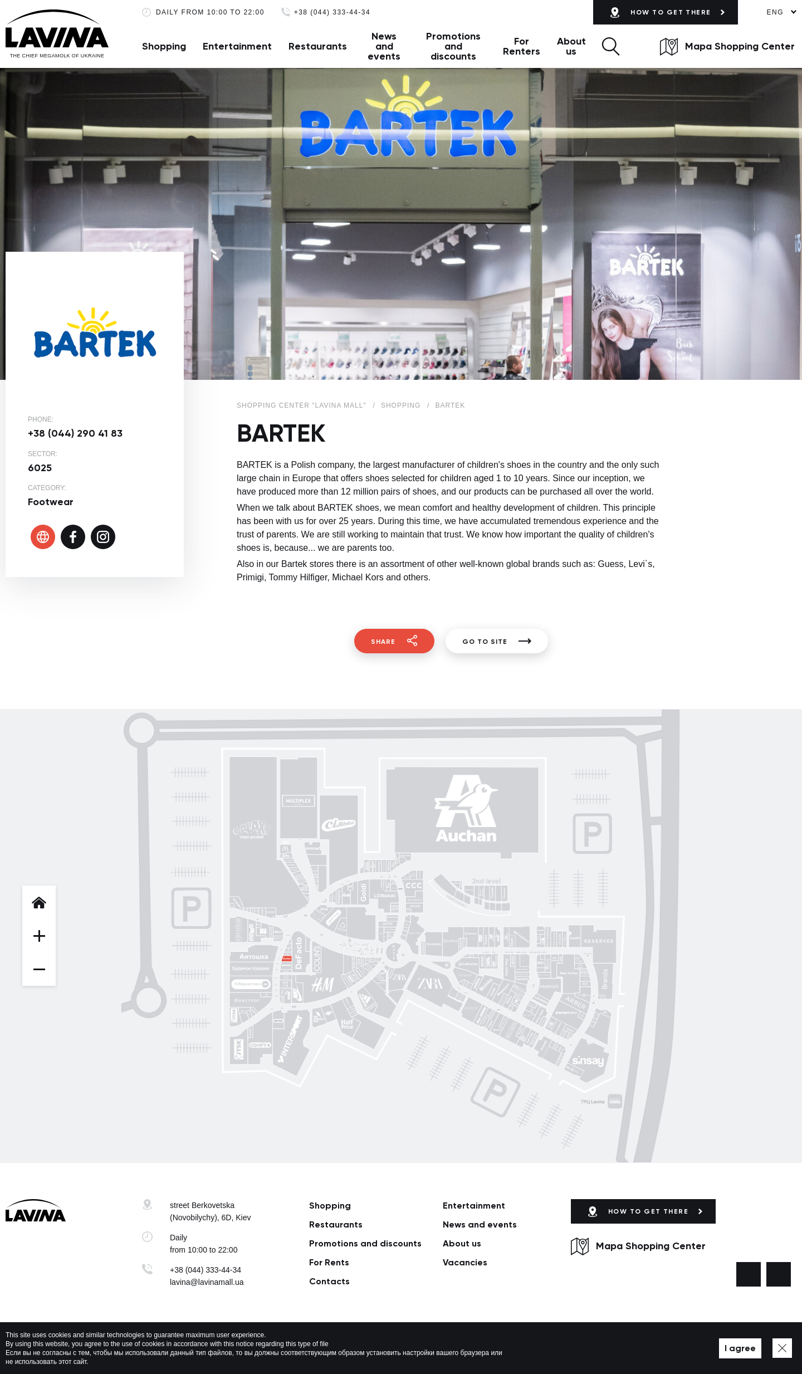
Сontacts (329, 1281)
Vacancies (465, 1262)
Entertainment (237, 46)
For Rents (329, 1262)
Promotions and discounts (453, 46)
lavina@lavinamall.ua (207, 1282)
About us (571, 46)
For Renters (521, 46)
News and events (384, 46)
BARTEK (450, 405)
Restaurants (317, 46)
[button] (610, 46)
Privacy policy (286, 1348)
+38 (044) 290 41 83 (75, 433)
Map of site (333, 1348)
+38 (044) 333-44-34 (332, 12)
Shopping (164, 46)
